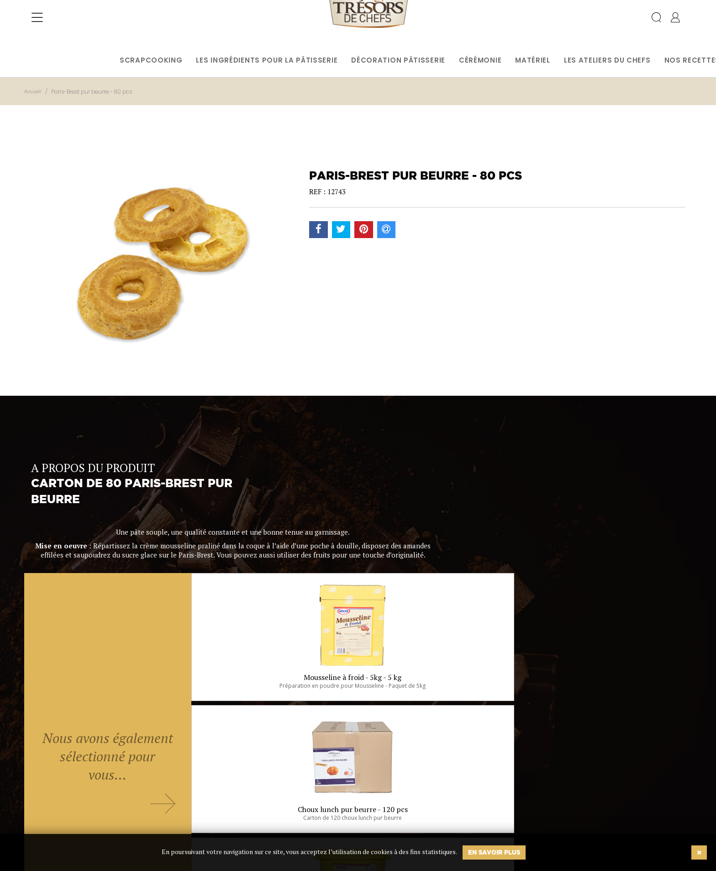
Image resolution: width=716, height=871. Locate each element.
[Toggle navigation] (37, 25)
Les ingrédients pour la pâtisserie (266, 60)
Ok (335, 820)
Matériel (532, 60)
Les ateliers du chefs (607, 60)
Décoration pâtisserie (398, 60)
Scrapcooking (151, 60)
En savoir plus (494, 852)
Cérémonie (480, 60)
